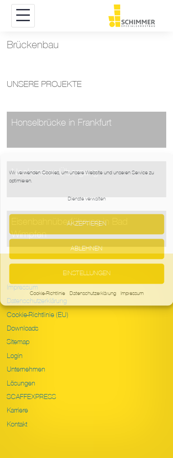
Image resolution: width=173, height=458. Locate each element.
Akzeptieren (87, 224)
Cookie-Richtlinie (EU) (37, 314)
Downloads (22, 328)
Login (15, 355)
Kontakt (17, 424)
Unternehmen (26, 369)
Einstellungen (87, 273)
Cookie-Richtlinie (47, 293)
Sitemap (18, 341)
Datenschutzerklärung (93, 293)
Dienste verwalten (87, 198)
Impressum (132, 293)
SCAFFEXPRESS (31, 396)
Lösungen (21, 383)
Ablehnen (86, 248)
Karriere (17, 410)
